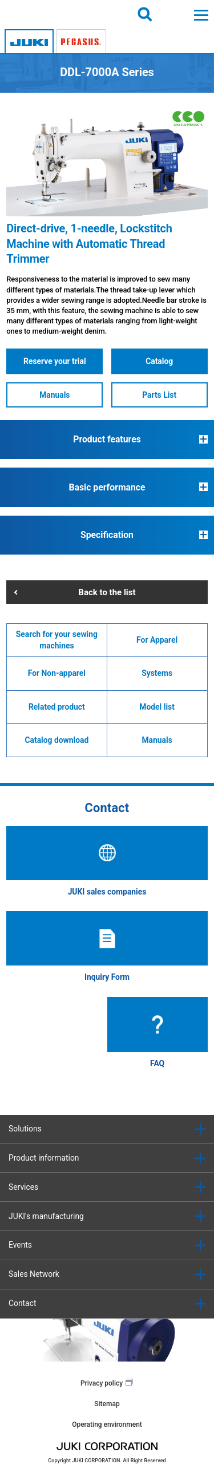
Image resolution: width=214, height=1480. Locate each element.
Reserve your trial (54, 361)
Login (173, 14)
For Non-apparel (57, 673)
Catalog (159, 361)
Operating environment (107, 1424)
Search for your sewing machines (57, 640)
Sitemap (106, 1404)
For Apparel (156, 639)
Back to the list (106, 592)
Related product (57, 706)
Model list (157, 706)
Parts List (159, 394)
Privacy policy (101, 1383)
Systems (157, 673)
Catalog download (57, 740)
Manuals (54, 394)
